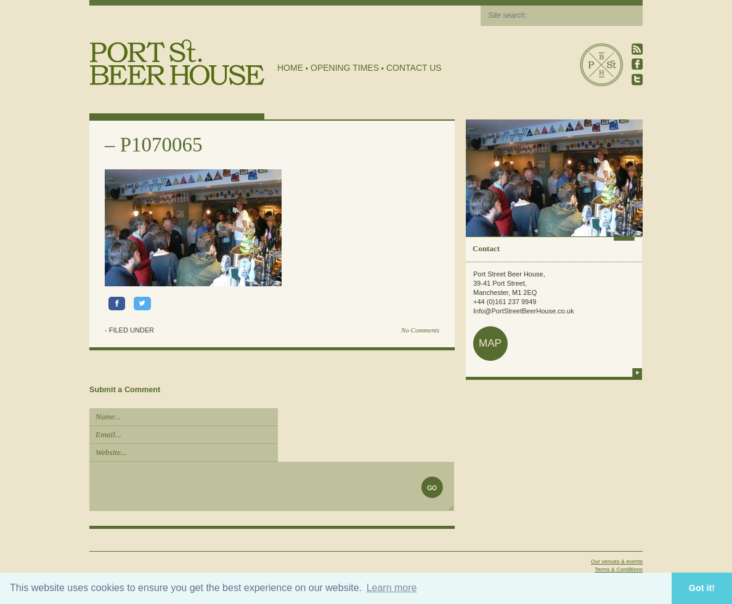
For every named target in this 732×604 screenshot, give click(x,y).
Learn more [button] (392, 587)
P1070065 (161, 145)
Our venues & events (617, 561)
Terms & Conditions (619, 569)
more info (637, 372)
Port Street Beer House (601, 64)
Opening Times (345, 68)
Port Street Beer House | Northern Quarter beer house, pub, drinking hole (177, 62)
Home (290, 68)
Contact (486, 248)
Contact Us (414, 68)
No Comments (420, 330)
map (490, 343)
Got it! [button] (702, 588)
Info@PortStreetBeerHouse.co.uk (523, 311)
